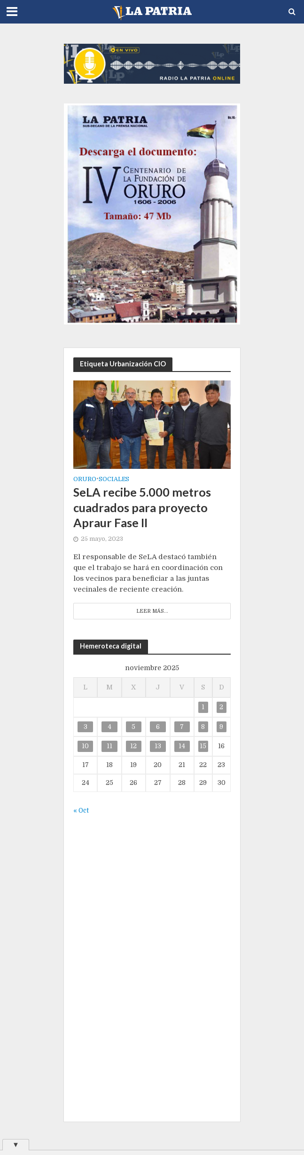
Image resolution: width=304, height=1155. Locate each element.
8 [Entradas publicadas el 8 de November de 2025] (203, 726)
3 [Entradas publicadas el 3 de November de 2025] (85, 726)
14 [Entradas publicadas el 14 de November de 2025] (182, 746)
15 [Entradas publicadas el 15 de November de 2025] (203, 746)
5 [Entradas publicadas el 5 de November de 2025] (133, 726)
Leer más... (152, 611)
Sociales (114, 479)
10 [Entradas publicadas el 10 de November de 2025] (85, 746)
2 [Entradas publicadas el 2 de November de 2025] (221, 707)
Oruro (84, 479)
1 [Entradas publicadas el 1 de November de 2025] (203, 707)
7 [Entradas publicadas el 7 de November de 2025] (182, 726)
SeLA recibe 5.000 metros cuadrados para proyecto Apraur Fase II (142, 507)
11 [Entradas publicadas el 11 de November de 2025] (109, 746)
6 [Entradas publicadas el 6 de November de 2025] (158, 726)
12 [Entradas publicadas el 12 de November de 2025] (133, 746)
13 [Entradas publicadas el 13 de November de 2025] (158, 746)
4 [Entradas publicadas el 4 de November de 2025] (109, 726)
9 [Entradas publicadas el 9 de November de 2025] (221, 726)
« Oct (81, 810)
